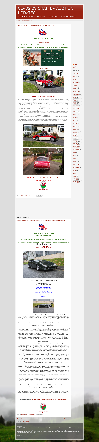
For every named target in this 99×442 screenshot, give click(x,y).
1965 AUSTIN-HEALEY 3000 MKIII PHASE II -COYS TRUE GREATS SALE (36, 25)
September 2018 (76, 112)
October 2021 (75, 73)
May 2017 (74, 137)
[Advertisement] (43, 207)
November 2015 (76, 164)
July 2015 (74, 170)
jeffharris (75, 64)
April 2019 (74, 102)
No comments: (32, 195)
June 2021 (75, 79)
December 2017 (76, 126)
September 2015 (76, 167)
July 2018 (74, 115)
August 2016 (75, 150)
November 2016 (76, 146)
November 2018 (76, 109)
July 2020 (74, 84)
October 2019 (75, 93)
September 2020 (76, 82)
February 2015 (75, 178)
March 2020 (75, 85)
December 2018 (76, 108)
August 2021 (75, 76)
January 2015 (75, 179)
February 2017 (75, 141)
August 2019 (75, 96)
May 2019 (74, 100)
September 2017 (76, 131)
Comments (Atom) (26, 421)
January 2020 (75, 88)
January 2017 (75, 143)
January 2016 (75, 161)
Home (18, 20)
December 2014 (76, 181)
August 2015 (75, 169)
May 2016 (74, 155)
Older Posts (66, 418)
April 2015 (74, 175)
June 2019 (75, 99)
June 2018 (75, 117)
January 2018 (75, 125)
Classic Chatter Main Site (27, 20)
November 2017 (76, 128)
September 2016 (76, 149)
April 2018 (74, 120)
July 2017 (74, 134)
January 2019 (75, 106)
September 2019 (76, 94)
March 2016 (75, 158)
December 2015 (76, 162)
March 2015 (75, 176)
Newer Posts (20, 418)
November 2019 (76, 91)
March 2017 (75, 140)
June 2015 (75, 172)
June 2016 (75, 153)
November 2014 (76, 182)
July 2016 (74, 152)
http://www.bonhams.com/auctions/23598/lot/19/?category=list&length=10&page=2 (49, 399)
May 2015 (74, 173)
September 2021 (76, 74)
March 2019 (75, 103)
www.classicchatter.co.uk (43, 42)
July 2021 (74, 77)
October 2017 (75, 129)
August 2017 (75, 132)
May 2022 (74, 71)
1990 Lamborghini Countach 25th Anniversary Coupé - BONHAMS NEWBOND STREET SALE (41, 220)
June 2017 (75, 135)
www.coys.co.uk (43, 68)
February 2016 (75, 159)
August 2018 (75, 114)
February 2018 (75, 123)
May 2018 (74, 118)
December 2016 (76, 144)
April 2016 (74, 156)
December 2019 (76, 90)
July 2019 (74, 97)
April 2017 (74, 138)
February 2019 (75, 105)
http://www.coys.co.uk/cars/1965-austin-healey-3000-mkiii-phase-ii (45, 177)
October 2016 (75, 147)
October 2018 (75, 111)
